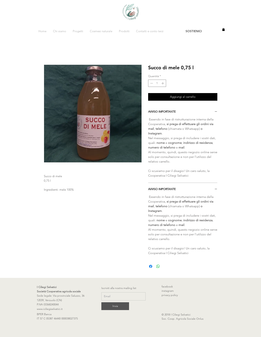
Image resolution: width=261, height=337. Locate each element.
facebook (169, 286)
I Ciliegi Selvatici (47, 287)
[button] (223, 29)
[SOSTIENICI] (193, 31)
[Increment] (163, 83)
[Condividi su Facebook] (150, 266)
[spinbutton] (157, 83)
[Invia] (115, 306)
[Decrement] (151, 83)
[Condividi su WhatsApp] (158, 266)
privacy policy (170, 295)
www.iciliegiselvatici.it (50, 309)
